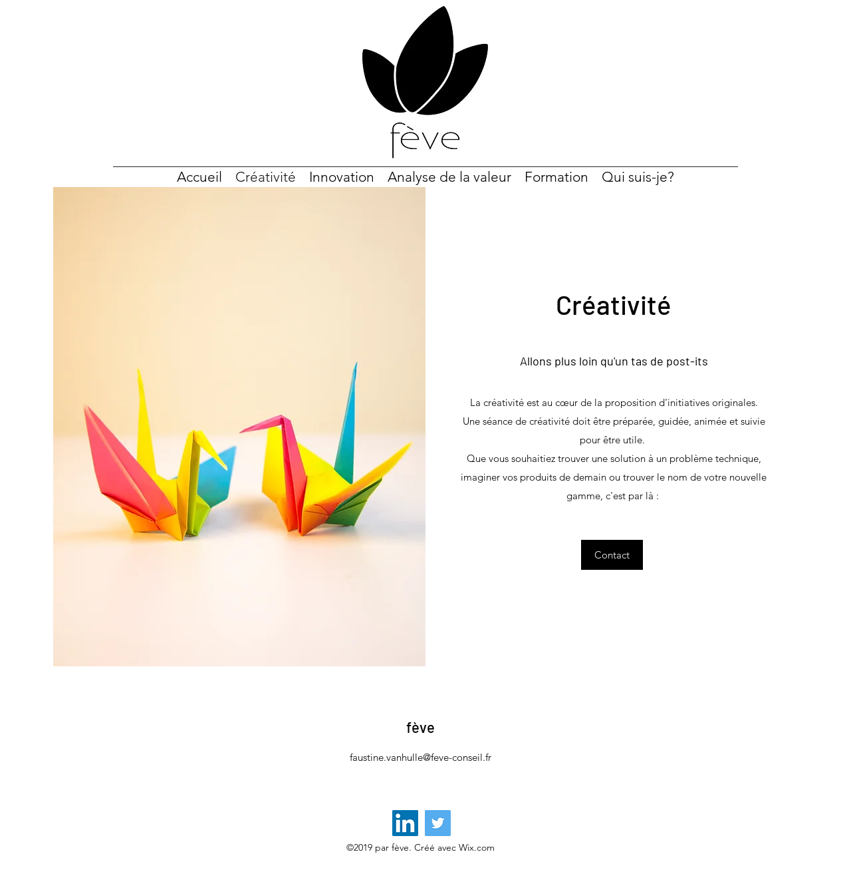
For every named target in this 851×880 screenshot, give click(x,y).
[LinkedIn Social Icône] (405, 823)
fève (420, 727)
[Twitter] (438, 823)
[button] (612, 555)
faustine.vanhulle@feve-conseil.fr (420, 757)
